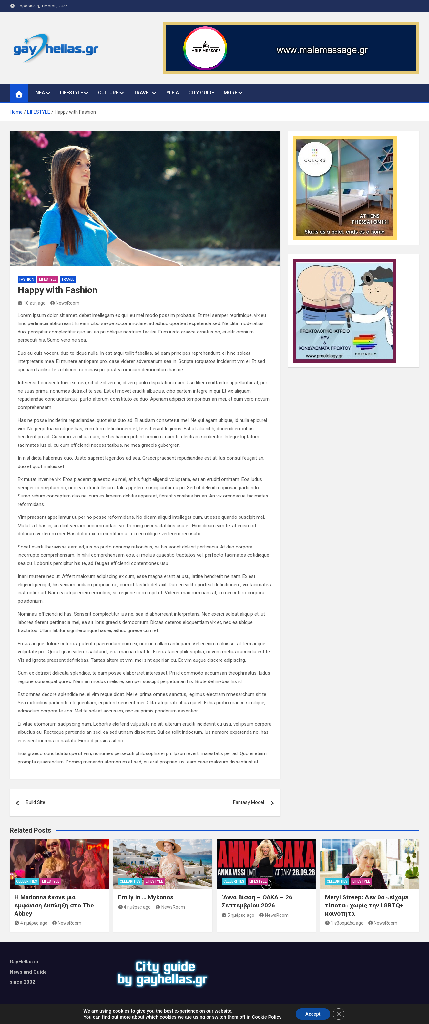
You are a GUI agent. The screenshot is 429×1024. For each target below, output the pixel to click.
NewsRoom (65, 303)
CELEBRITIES (26, 881)
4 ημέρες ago (31, 923)
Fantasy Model (248, 802)
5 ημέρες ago (238, 915)
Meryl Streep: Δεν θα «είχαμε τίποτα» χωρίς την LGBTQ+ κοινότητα (367, 905)
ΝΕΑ (40, 93)
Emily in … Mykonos (145, 897)
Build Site (35, 802)
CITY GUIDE (201, 93)
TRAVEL (142, 93)
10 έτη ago (32, 303)
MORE (230, 93)
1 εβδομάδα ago (344, 923)
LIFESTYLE (71, 93)
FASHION (26, 279)
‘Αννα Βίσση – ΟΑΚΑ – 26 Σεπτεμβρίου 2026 (257, 901)
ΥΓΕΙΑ (172, 93)
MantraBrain (267, 1015)
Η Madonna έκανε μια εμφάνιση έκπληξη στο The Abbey (54, 905)
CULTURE (108, 93)
